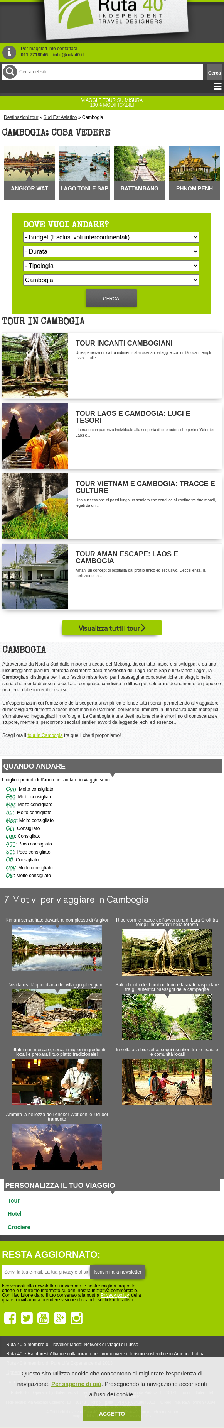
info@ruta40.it (68, 55)
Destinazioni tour (21, 117)
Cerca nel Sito (9, 71)
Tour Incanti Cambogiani (124, 343)
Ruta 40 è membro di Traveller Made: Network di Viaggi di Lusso (72, 1344)
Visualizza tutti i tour (112, 627)
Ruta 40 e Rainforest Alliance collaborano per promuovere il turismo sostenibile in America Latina (105, 1354)
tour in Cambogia (44, 735)
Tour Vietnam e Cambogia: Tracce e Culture (145, 487)
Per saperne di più (76, 1384)
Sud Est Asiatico (60, 117)
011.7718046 (34, 55)
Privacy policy (114, 1295)
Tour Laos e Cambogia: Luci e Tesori (133, 417)
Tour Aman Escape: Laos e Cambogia (127, 557)
